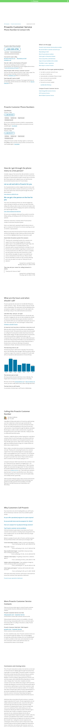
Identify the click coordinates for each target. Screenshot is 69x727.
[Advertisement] (19, 95)
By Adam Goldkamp (12, 417)
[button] (67, 1)
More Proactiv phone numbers (46, 54)
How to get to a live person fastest (47, 56)
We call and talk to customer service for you (49, 49)
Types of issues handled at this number (48, 61)
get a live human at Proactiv (12, 68)
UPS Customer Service (44, 93)
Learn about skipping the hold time (12, 211)
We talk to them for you (9, 58)
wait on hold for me (30, 381)
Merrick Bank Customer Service (46, 95)
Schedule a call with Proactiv (11, 324)
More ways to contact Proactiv (46, 65)
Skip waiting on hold (21, 58)
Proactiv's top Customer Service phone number (50, 47)
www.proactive (14, 470)
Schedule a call (7, 60)
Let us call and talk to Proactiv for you (18, 184)
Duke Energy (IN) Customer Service (47, 91)
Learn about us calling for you (11, 194)
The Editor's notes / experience (46, 63)
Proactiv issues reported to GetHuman (13, 578)
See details (14, 126)
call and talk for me (19, 381)
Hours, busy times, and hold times (47, 58)
